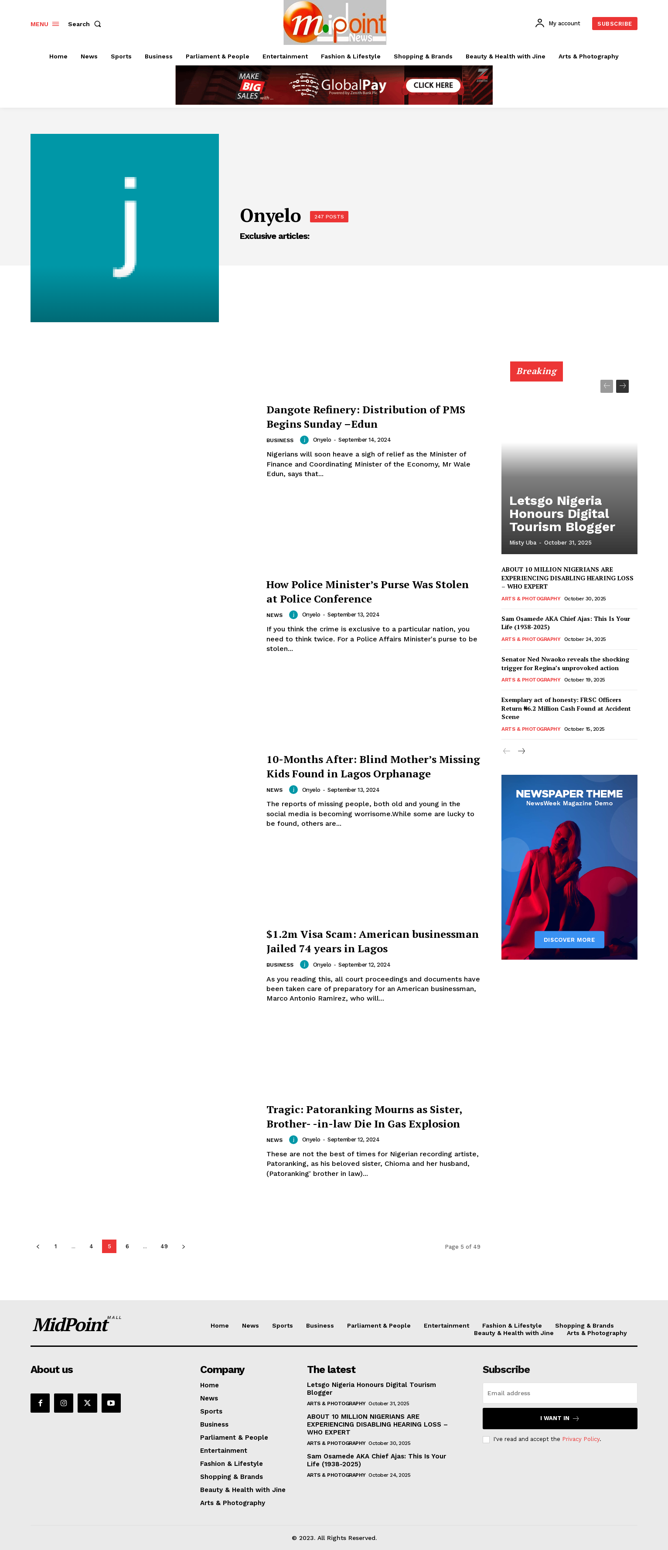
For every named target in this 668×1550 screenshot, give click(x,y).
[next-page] (183, 1246)
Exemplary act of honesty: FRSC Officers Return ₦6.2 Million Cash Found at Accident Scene (566, 708)
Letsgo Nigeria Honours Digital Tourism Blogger (559, 524)
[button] (86, 24)
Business (281, 440)
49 (164, 1246)
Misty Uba (522, 542)
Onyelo (324, 439)
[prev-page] (38, 1246)
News (275, 615)
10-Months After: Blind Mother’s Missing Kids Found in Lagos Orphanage (370, 765)
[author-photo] (308, 440)
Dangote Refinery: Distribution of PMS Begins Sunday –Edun (373, 416)
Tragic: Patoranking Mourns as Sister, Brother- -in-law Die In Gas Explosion (372, 1115)
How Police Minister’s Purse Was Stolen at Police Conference (369, 590)
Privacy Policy (581, 1439)
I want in (560, 1418)
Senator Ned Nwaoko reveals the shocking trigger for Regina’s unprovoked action (565, 663)
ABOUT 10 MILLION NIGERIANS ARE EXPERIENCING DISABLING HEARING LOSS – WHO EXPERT (567, 577)
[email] (560, 1393)
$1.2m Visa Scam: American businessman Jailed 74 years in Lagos (362, 940)
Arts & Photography (530, 599)
